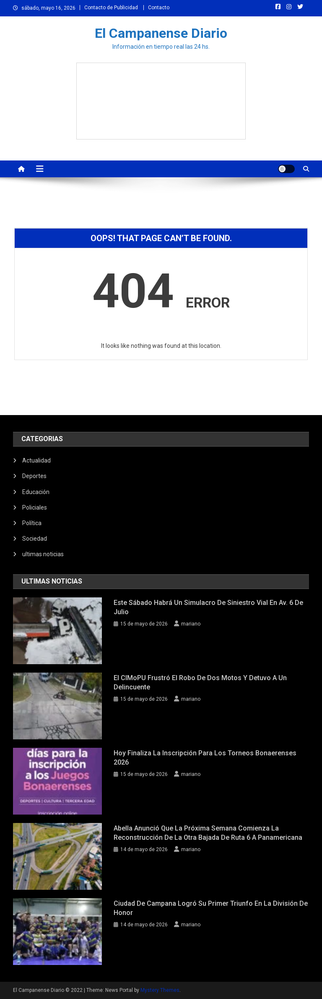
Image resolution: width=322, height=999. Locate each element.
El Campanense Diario (161, 33)
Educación (35, 492)
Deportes (34, 476)
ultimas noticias (43, 554)
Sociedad (34, 538)
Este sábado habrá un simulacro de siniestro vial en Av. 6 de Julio (208, 607)
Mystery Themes (159, 990)
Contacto (158, 8)
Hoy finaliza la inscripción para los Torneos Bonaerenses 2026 (205, 757)
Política (32, 523)
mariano (190, 624)
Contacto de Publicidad (111, 8)
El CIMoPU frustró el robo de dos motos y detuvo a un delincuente (200, 682)
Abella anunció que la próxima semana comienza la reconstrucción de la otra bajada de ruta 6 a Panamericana (208, 832)
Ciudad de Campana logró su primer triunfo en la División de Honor (211, 908)
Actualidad (36, 460)
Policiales (34, 507)
